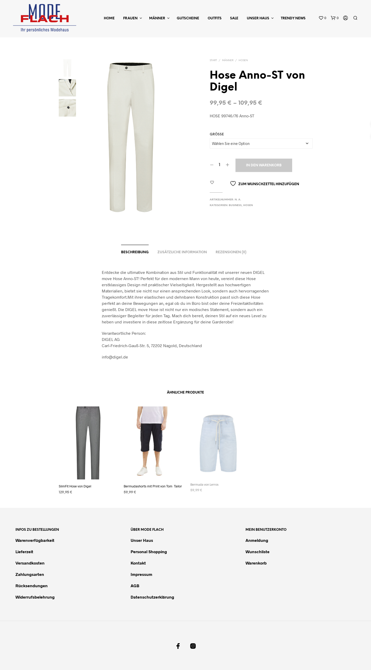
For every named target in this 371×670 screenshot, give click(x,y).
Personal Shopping (149, 551)
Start (213, 60)
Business (235, 205)
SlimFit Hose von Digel (75, 486)
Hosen (243, 60)
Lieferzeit (24, 551)
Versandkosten (30, 562)
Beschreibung (135, 252)
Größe (217, 134)
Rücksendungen (31, 585)
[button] (322, 18)
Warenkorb (256, 562)
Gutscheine (188, 18)
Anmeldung (257, 540)
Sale (234, 18)
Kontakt (138, 562)
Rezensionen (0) (231, 252)
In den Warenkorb (264, 165)
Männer (157, 18)
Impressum (141, 574)
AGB (135, 585)
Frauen (130, 18)
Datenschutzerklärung (152, 596)
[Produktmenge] (219, 165)
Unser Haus (258, 18)
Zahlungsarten (29, 574)
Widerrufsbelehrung (35, 596)
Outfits (215, 18)
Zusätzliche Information (182, 252)
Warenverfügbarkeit (34, 540)
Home (109, 18)
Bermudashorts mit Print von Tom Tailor (153, 484)
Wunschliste (257, 551)
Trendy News (293, 18)
